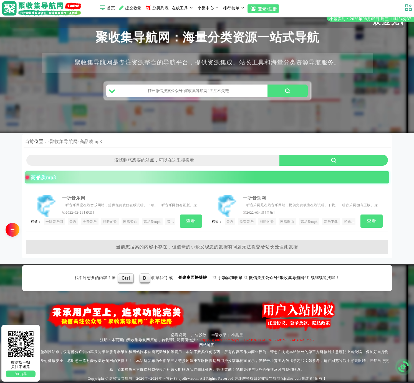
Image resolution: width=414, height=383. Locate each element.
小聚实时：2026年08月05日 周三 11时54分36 (370, 19)
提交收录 (130, 7)
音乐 (73, 222)
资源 (89, 213)
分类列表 (157, 7)
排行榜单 (234, 7)
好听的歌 (110, 222)
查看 (191, 221)
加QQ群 (20, 374)
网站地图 (206, 345)
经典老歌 (351, 222)
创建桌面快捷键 (192, 277)
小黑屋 (237, 335)
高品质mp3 (91, 141)
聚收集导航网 (64, 141)
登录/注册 (263, 9)
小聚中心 (209, 7)
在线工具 (183, 7)
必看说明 (178, 335)
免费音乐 (90, 222)
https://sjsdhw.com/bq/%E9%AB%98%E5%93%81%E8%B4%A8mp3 (257, 340)
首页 (107, 7)
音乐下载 (174, 222)
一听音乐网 (73, 198)
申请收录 (219, 335)
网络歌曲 (130, 222)
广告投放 (198, 335)
